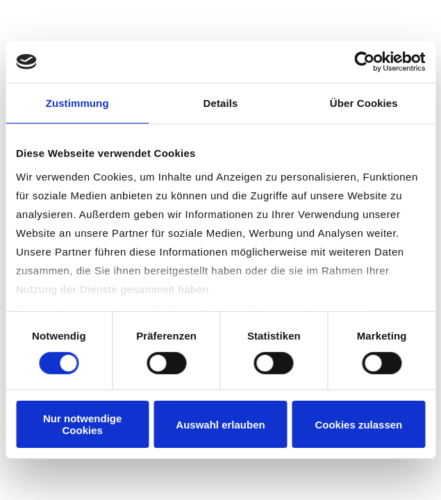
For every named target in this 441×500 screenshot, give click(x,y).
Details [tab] (220, 103)
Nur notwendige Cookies (82, 424)
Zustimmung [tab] (77, 103)
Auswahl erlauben (220, 425)
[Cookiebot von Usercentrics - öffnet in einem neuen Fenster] (364, 61)
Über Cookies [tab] (364, 103)
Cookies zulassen (358, 425)
